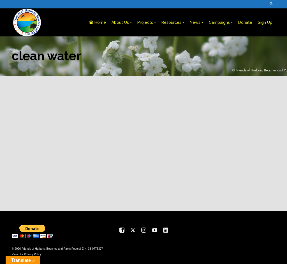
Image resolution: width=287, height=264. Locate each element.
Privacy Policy (32, 254)
